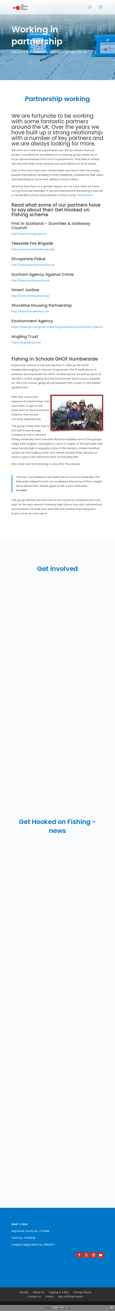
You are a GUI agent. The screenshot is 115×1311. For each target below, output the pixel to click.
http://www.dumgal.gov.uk (28, 234)
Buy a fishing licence (70, 1296)
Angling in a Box (59, 1292)
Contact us (34, 1296)
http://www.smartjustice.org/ (30, 296)
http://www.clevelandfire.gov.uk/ (33, 249)
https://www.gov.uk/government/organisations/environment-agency (57, 327)
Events (50, 1296)
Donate (23, 1292)
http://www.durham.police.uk (30, 280)
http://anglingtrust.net (26, 342)
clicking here (84, 195)
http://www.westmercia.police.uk (33, 265)
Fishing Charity (82, 1292)
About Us (38, 1292)
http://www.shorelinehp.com (30, 311)
